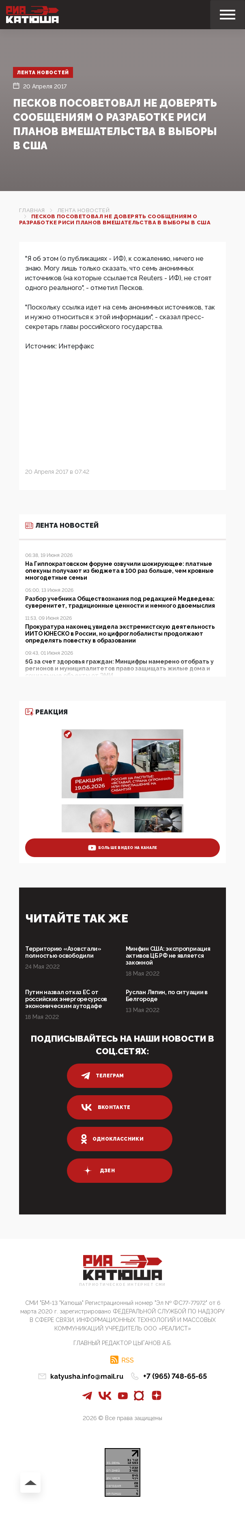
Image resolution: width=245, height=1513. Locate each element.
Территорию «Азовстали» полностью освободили (63, 952)
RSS (127, 1360)
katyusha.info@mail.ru (86, 1376)
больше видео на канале (122, 848)
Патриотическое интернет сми (122, 1285)
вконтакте (106, 1107)
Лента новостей (43, 72)
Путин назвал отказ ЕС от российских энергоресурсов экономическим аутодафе (66, 999)
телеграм (102, 1076)
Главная (32, 210)
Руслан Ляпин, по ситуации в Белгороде (167, 995)
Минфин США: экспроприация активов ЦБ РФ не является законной (168, 956)
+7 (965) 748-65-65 (175, 1376)
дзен (98, 1170)
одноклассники (112, 1139)
